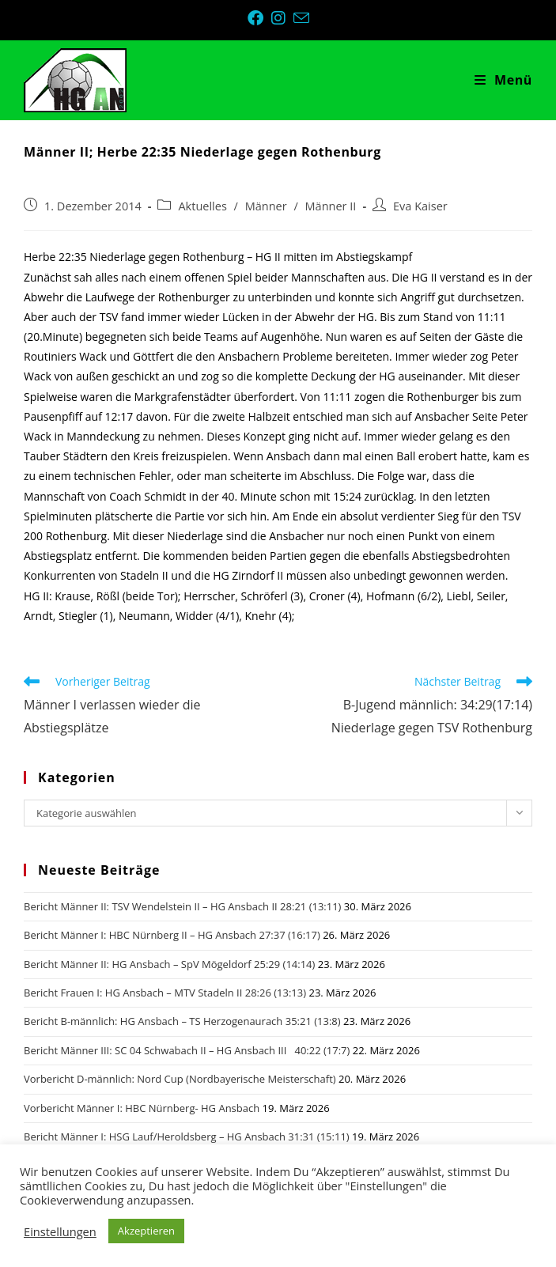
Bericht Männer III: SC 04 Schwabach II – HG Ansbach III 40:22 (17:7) (187, 1050)
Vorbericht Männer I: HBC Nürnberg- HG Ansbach (141, 1108)
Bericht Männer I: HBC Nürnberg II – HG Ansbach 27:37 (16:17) (172, 935)
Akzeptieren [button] (146, 1231)
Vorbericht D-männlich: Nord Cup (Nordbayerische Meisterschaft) (180, 1079)
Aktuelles (202, 206)
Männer (266, 206)
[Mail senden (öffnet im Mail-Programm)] (301, 17)
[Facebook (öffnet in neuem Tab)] (259, 18)
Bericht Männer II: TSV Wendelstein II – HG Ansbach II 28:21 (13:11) (182, 906)
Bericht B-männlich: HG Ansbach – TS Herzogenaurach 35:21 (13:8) (182, 1021)
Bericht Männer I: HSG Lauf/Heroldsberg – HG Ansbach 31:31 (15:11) (187, 1136)
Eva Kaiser (420, 206)
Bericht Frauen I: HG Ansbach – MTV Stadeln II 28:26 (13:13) (165, 992)
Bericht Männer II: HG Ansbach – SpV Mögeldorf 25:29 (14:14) (169, 964)
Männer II (331, 206)
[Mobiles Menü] (503, 79)
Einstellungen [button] (60, 1231)
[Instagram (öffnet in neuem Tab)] (282, 18)
